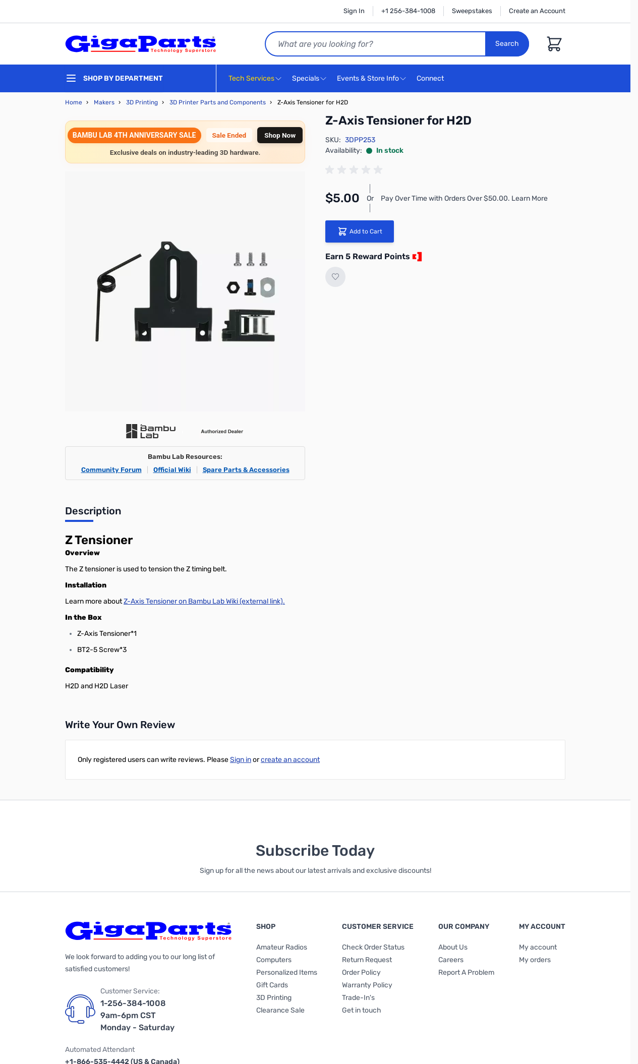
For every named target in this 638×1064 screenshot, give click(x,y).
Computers (274, 960)
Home (73, 102)
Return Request (367, 960)
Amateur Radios (281, 947)
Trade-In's (358, 997)
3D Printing (142, 102)
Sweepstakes (472, 11)
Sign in (240, 759)
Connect (431, 79)
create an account (290, 759)
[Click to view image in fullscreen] (185, 291)
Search (507, 43)
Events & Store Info (368, 78)
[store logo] (140, 44)
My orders (535, 960)
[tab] (93, 514)
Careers (450, 960)
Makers (104, 102)
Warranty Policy (367, 985)
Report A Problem (466, 972)
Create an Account (537, 11)
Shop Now (280, 135)
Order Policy (361, 972)
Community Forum (111, 470)
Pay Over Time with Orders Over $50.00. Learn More (464, 198)
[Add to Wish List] (335, 277)
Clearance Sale (280, 1010)
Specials (305, 78)
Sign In (354, 11)
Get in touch (361, 1010)
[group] (355, 170)
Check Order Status (373, 947)
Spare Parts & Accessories (246, 470)
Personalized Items (286, 972)
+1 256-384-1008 (408, 11)
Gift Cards (272, 985)
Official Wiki (172, 470)
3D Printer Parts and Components (217, 102)
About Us (453, 947)
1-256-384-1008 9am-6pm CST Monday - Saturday (137, 1015)
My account (538, 947)
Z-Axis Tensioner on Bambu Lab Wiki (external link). (204, 601)
